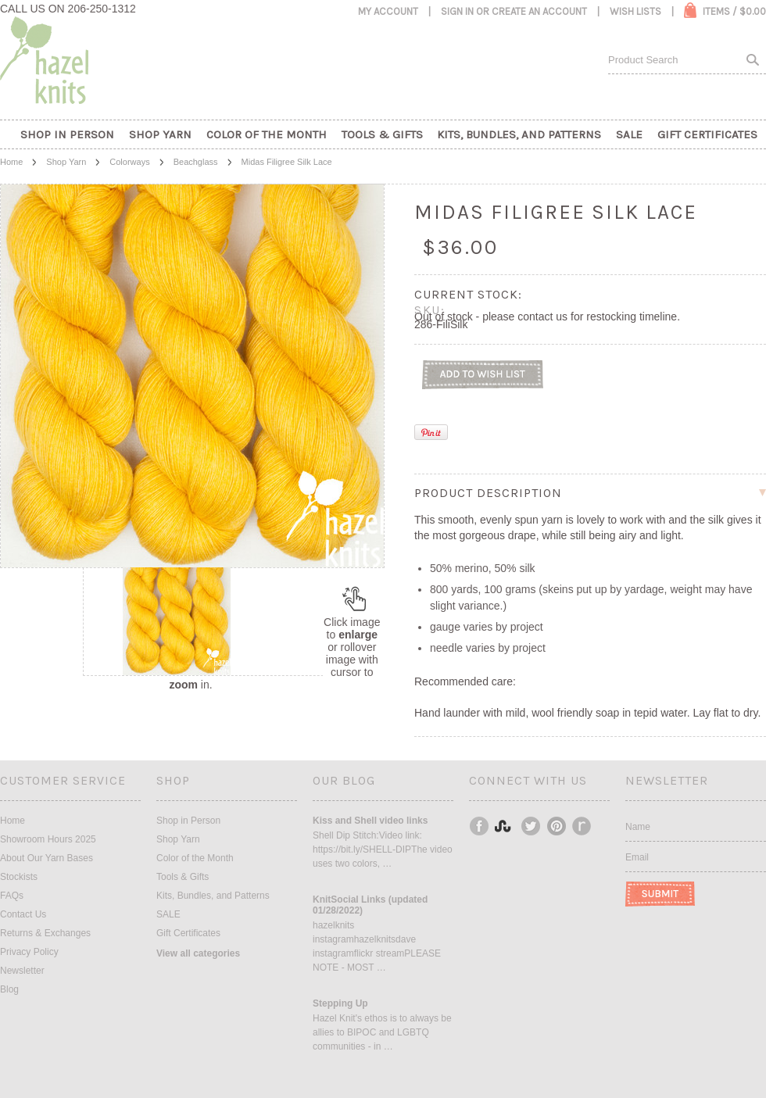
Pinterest (557, 826)
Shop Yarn (66, 161)
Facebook (480, 826)
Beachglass (196, 161)
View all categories (198, 953)
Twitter (531, 826)
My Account (388, 11)
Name (637, 826)
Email (637, 857)
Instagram (506, 826)
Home (11, 161)
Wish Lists (635, 11)
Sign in (457, 11)
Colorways (129, 161)
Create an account (539, 11)
